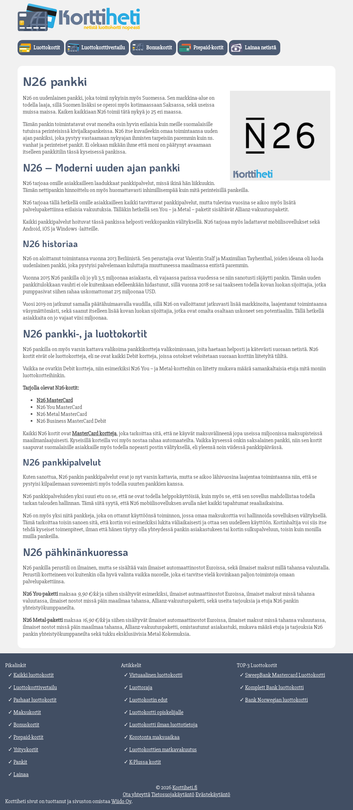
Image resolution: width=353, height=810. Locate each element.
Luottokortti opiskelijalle (156, 712)
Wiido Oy (121, 801)
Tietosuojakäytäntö (172, 794)
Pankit (20, 762)
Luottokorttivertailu (103, 47)
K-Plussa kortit (145, 762)
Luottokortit (46, 47)
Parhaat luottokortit (35, 699)
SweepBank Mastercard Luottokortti (285, 675)
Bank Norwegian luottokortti (276, 699)
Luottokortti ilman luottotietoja (163, 724)
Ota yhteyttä (136, 794)
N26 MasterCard (55, 400)
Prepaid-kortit (208, 47)
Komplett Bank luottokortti (274, 687)
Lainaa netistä (260, 47)
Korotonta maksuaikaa (154, 737)
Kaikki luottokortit (33, 675)
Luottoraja (140, 687)
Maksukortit (27, 712)
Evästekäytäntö (212, 794)
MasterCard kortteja (94, 433)
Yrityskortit (25, 749)
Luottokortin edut (148, 699)
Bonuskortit (159, 47)
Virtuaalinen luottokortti (155, 675)
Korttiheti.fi (184, 787)
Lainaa (21, 774)
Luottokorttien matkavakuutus (163, 749)
